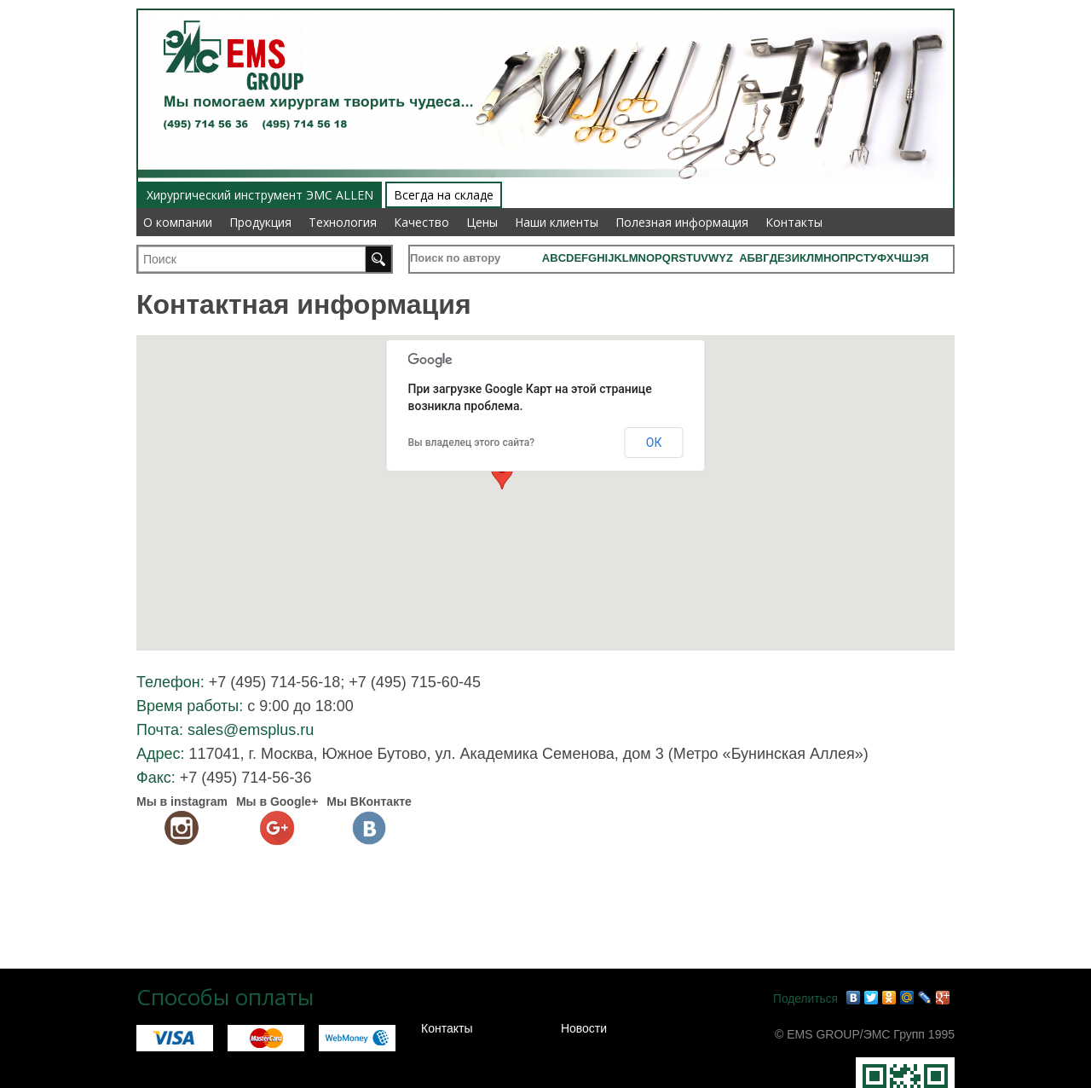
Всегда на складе (444, 195)
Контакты (794, 222)
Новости (584, 1028)
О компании (177, 222)
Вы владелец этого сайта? (471, 443)
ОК (654, 442)
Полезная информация (681, 222)
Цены (482, 222)
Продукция (260, 222)
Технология (343, 222)
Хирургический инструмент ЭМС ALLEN (260, 195)
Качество (421, 222)
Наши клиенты (556, 222)
